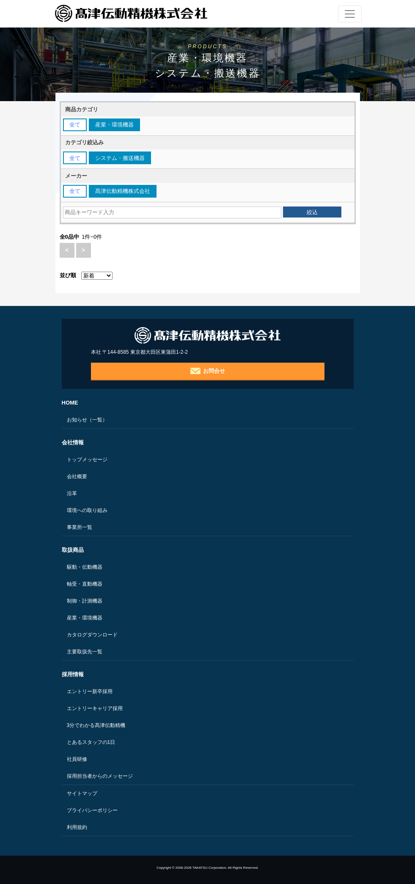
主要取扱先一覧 (84, 652)
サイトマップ (82, 793)
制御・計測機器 (84, 601)
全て (74, 124)
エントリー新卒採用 (90, 691)
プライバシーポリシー (92, 810)
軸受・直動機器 (84, 584)
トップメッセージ (87, 460)
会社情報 (73, 442)
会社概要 (77, 476)
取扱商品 (73, 550)
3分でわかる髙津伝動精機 (96, 725)
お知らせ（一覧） (87, 420)
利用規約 (77, 827)
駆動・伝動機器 (84, 567)
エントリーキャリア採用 (95, 708)
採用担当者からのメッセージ (100, 776)
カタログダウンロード (92, 635)
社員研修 (77, 759)
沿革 (72, 493)
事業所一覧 (79, 527)
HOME (70, 402)
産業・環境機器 (84, 618)
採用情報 (73, 674)
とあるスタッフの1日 (91, 742)
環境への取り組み (87, 510)
